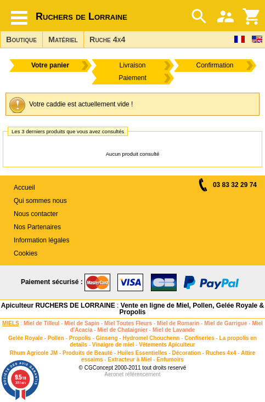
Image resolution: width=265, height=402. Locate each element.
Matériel (63, 39)
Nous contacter (36, 214)
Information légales (41, 240)
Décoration (186, 353)
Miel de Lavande (174, 330)
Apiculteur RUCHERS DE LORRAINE (58, 305)
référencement (142, 374)
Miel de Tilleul (41, 323)
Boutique (21, 39)
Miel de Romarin (178, 323)
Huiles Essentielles (142, 353)
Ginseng (107, 338)
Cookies (25, 253)
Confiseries (199, 338)
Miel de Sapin (81, 323)
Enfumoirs (169, 359)
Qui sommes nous (40, 201)
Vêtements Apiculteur (167, 345)
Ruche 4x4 (107, 39)
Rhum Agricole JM (34, 353)
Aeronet (113, 374)
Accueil (24, 187)
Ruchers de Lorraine (81, 16)
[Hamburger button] (19, 17)
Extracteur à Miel (129, 359)
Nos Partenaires (37, 227)
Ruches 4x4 (221, 353)
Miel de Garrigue (225, 323)
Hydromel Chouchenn (150, 338)
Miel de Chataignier (122, 330)
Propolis (80, 338)
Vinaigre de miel (113, 345)
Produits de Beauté (87, 353)
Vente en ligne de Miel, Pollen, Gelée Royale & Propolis (191, 309)
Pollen (56, 338)
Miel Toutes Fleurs (128, 323)
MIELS (10, 323)
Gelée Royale (25, 338)
